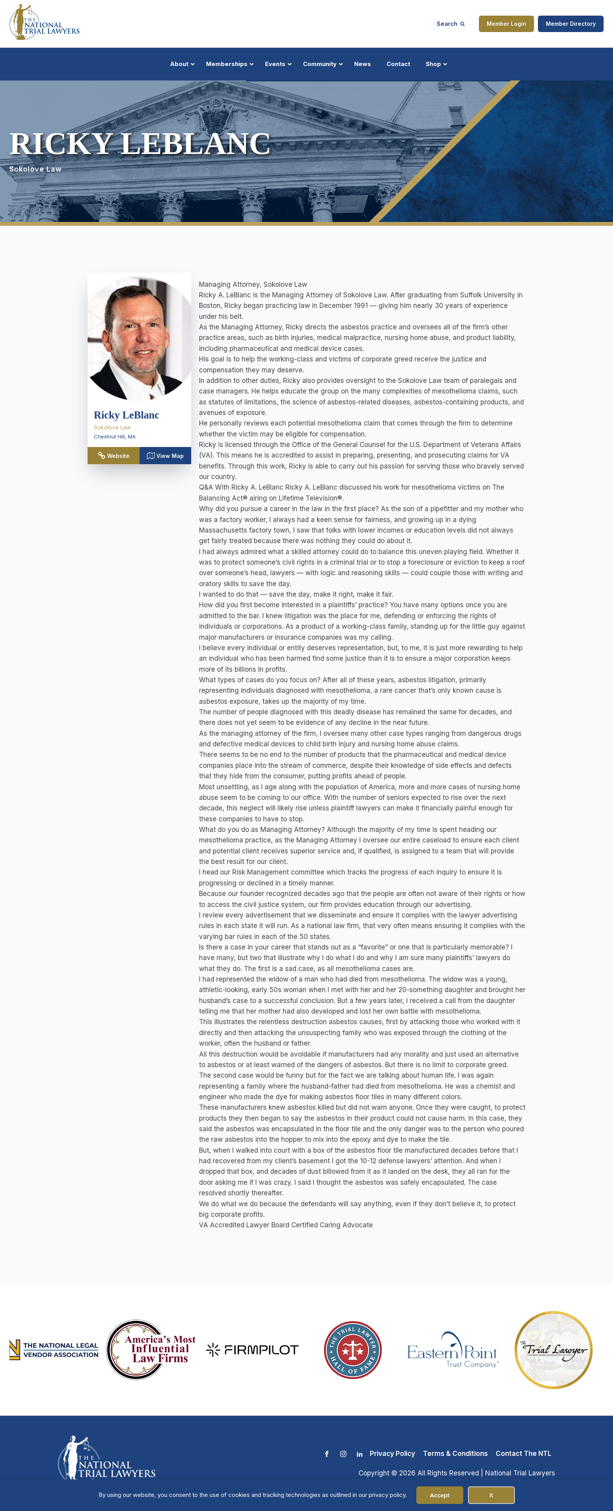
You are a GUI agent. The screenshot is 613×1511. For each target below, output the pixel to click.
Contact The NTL (523, 1453)
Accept (439, 1495)
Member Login (506, 23)
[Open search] (450, 23)
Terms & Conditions (455, 1453)
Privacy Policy (392, 1453)
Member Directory (571, 23)
